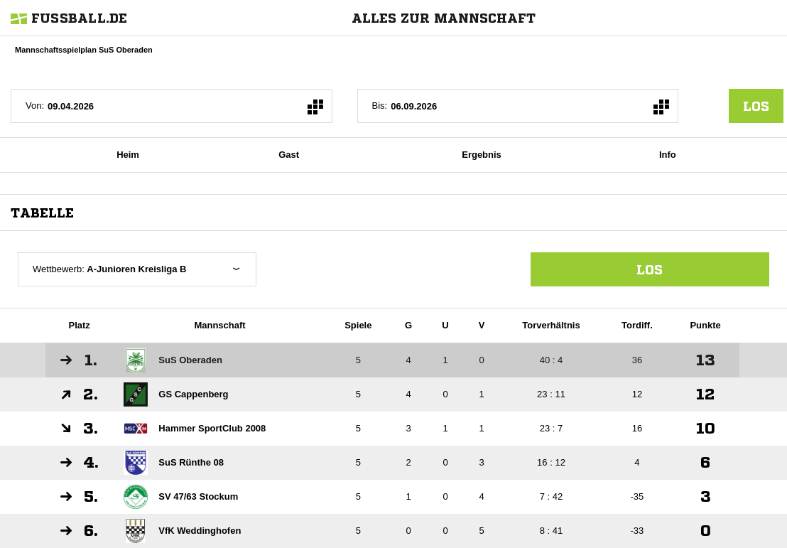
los (756, 106)
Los (649, 269)
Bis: (380, 105)
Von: (35, 105)
